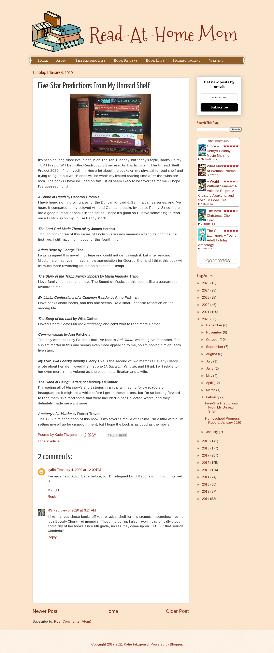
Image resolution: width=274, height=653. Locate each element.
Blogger (176, 644)
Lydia (52, 470)
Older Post (177, 611)
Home (43, 60)
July (209, 361)
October (213, 340)
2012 (206, 491)
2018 (206, 448)
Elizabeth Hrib (208, 224)
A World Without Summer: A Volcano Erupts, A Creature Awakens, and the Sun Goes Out (217, 191)
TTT (57, 490)
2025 (206, 283)
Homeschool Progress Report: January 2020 (223, 421)
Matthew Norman (209, 159)
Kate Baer (214, 175)
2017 (206, 455)
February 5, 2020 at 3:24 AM (75, 510)
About (61, 60)
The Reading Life (90, 60)
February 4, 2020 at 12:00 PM (79, 470)
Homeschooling (187, 60)
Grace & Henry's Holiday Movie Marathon (219, 151)
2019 (206, 441)
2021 (206, 312)
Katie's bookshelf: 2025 (218, 141)
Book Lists (155, 60)
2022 (206, 305)
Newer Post (45, 611)
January (212, 432)
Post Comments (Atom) (72, 621)
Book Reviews (125, 60)
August (212, 354)
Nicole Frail (206, 249)
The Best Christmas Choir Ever (219, 215)
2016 (206, 463)
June (210, 368)
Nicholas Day (207, 204)
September (215, 347)
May (209, 376)
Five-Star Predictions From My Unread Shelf (221, 407)
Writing (216, 60)
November (214, 332)
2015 (206, 470)
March (211, 390)
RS (50, 510)
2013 (206, 484)
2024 (206, 290)
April (210, 383)
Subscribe (219, 107)
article (55, 441)
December (214, 325)
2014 (206, 477)
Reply (52, 497)
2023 (206, 297)
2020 (206, 319)
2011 (206, 499)
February (213, 397)
